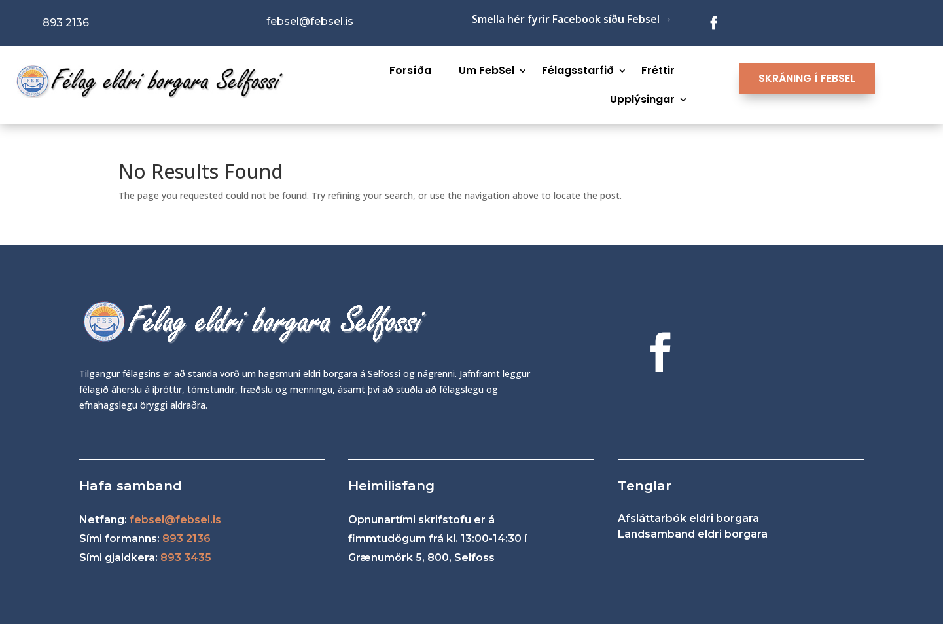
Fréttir (658, 70)
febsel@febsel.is (175, 519)
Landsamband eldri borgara (693, 534)
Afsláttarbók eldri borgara (688, 518)
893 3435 (185, 557)
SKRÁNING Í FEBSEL (806, 78)
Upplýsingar (642, 99)
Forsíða (410, 70)
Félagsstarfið (578, 70)
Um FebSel (486, 70)
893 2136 (186, 538)
